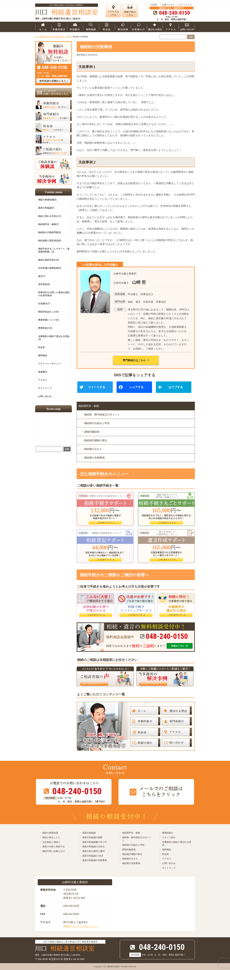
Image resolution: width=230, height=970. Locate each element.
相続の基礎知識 (50, 832)
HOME (154, 5)
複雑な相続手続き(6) (48, 260)
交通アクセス (168, 5)
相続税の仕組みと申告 (97, 423)
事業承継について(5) (48, 320)
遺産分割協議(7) (46, 208)
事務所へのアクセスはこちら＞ (81, 926)
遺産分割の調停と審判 (93, 851)
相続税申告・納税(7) (48, 224)
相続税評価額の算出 (95, 440)
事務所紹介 (167, 832)
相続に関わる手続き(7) (49, 216)
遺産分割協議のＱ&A (92, 855)
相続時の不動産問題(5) (49, 232)
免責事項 (42, 372)
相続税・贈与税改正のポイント (102, 414)
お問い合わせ (45, 396)
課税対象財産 (92, 431)
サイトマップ (185, 5)
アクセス (42, 380)
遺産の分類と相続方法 (53, 846)
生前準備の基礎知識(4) (49, 268)
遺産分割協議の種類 (92, 837)
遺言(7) (41, 276)
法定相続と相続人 (51, 842)
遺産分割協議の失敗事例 (94, 860)
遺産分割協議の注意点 (93, 846)
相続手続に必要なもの (53, 851)
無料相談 (42, 355)
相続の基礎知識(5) (47, 199)
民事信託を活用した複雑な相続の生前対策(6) (53, 294)
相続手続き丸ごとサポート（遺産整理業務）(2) (53, 250)
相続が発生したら (51, 837)
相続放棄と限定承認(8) (49, 240)
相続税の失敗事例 (94, 457)
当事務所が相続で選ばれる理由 (176, 843)
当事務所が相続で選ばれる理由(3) (53, 337)
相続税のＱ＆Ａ (93, 449)
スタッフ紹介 (169, 837)
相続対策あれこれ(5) (48, 311)
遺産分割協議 (89, 832)
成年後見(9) (44, 284)
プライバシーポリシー (49, 363)
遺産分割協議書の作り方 (94, 842)
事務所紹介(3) (45, 328)
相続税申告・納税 (88, 406)
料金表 (41, 347)
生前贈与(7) (44, 303)
